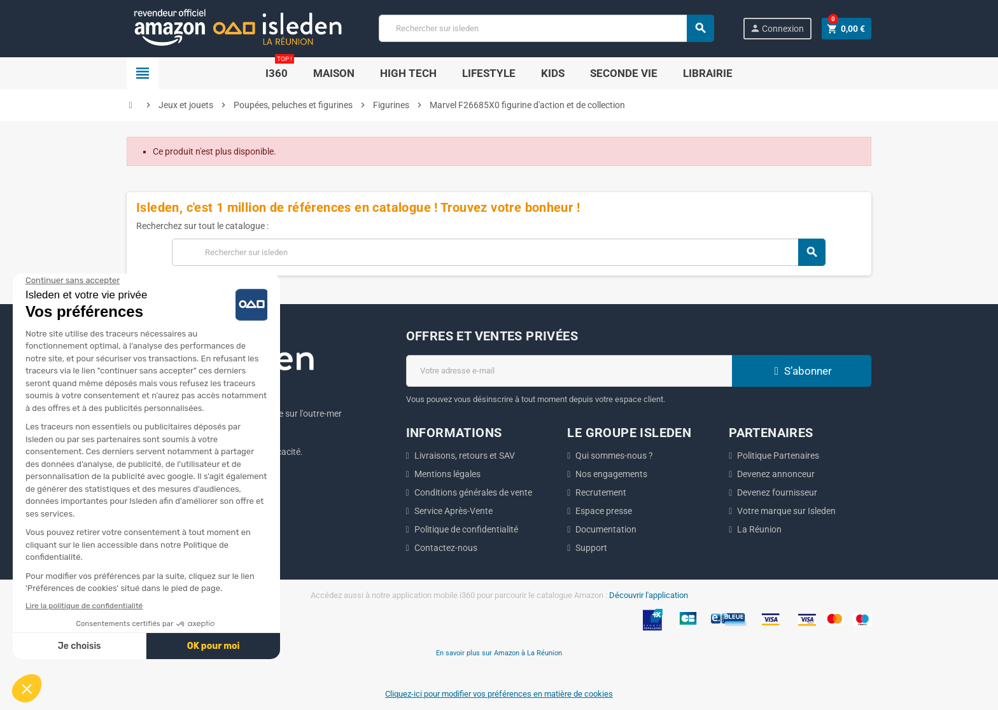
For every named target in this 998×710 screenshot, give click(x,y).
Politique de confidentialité (466, 529)
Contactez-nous (445, 548)
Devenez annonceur (776, 474)
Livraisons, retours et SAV (464, 455)
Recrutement (600, 492)
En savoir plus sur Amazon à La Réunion (499, 652)
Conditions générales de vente (473, 492)
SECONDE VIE (623, 73)
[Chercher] (546, 28)
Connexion (777, 28)
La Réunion (759, 529)
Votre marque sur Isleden (786, 511)
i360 (279, 68)
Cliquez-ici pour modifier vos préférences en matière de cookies (499, 694)
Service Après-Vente (453, 511)
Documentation (605, 529)
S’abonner (801, 371)
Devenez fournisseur (777, 492)
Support (591, 548)
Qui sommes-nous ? (614, 455)
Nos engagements (611, 474)
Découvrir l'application (648, 595)
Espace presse (603, 511)
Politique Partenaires (778, 455)
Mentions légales (447, 474)
